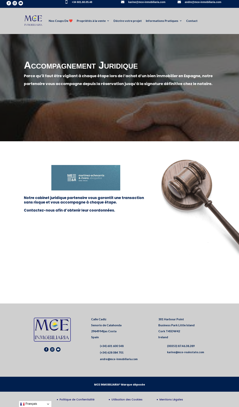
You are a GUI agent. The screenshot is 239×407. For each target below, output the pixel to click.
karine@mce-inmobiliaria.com (146, 2)
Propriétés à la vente (91, 20)
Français (28, 404)
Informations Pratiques (162, 20)
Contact (192, 20)
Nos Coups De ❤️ (61, 20)
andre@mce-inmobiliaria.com (203, 2)
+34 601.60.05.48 (82, 2)
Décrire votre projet (128, 20)
